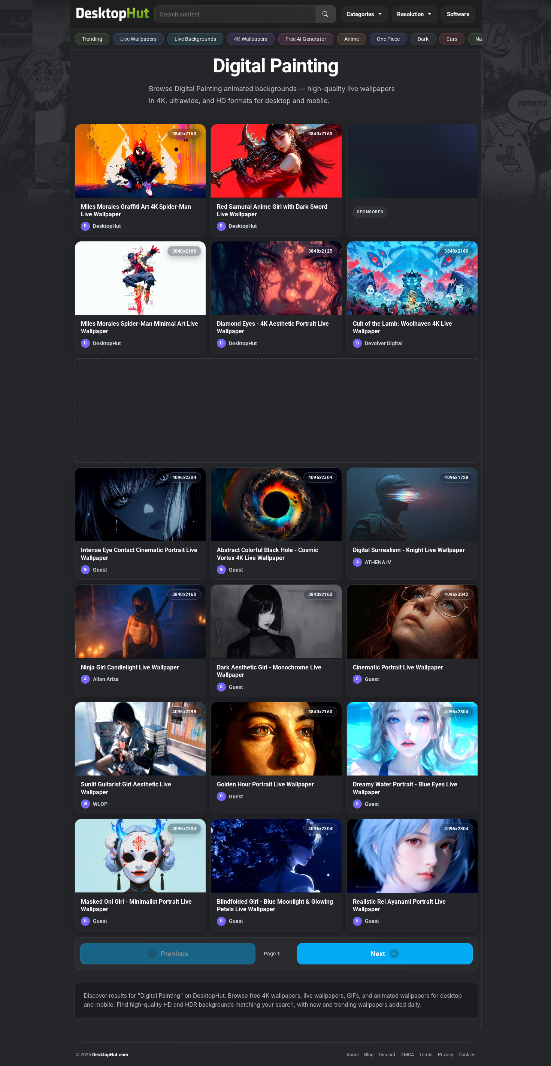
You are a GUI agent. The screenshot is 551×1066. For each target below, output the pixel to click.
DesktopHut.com (110, 1054)
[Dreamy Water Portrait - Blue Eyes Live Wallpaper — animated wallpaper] (412, 758)
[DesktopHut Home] (112, 14)
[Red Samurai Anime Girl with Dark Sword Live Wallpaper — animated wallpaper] (276, 180)
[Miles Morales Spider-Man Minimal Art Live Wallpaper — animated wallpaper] (140, 297)
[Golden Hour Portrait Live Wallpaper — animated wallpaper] (276, 758)
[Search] (325, 14)
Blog (368, 1054)
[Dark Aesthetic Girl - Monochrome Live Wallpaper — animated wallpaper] (276, 640)
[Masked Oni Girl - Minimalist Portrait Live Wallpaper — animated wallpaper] (140, 875)
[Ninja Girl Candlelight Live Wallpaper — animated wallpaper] (140, 640)
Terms (426, 1054)
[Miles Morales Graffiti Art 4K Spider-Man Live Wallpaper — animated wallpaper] (140, 180)
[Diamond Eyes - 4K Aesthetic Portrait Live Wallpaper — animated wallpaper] (276, 297)
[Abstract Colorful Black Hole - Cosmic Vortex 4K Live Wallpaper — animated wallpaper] (276, 523)
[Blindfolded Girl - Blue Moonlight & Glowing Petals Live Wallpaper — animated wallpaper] (276, 875)
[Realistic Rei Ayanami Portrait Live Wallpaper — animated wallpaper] (412, 875)
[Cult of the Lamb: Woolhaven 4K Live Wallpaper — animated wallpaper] (412, 297)
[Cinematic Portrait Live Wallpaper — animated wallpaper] (412, 640)
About (352, 1054)
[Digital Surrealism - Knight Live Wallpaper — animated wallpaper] (412, 523)
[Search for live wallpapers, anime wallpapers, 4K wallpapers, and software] (235, 14)
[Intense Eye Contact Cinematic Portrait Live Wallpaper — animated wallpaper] (140, 523)
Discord (387, 1054)
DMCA (407, 1054)
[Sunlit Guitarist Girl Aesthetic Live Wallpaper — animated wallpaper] (140, 758)
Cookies (467, 1054)
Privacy (445, 1054)
